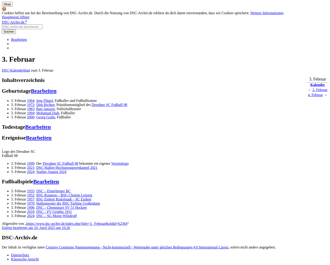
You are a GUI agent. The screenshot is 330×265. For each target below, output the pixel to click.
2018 (30, 212)
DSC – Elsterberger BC (53, 191)
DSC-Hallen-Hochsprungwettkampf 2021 (66, 168)
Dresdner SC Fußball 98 (109, 105)
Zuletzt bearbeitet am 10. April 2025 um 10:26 (36, 228)
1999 (30, 163)
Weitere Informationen (266, 13)
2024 (30, 172)
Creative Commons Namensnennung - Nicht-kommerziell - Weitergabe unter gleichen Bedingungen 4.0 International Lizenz (137, 247)
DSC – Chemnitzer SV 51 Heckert (61, 207)
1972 (30, 105)
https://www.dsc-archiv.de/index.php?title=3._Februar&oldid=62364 (77, 224)
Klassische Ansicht (25, 259)
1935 (30, 191)
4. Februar (315, 95)
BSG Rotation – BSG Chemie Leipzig (64, 195)
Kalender (317, 85)
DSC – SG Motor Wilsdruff (56, 216)
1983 (30, 109)
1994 (30, 113)
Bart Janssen (45, 109)
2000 (30, 117)
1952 (30, 195)
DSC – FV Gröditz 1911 (54, 212)
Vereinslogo (120, 163)
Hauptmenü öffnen (15, 17)
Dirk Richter (45, 105)
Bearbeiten (19, 40)
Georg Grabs (45, 117)
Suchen (9, 31)
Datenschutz (20, 255)
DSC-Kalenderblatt (16, 70)
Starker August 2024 (51, 172)
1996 (30, 207)
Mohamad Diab (47, 113)
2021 (30, 168)
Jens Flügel (44, 101)
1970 (30, 203)
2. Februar (319, 90)
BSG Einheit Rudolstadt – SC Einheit (63, 199)
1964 (30, 101)
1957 (30, 199)
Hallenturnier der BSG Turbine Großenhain (68, 203)
